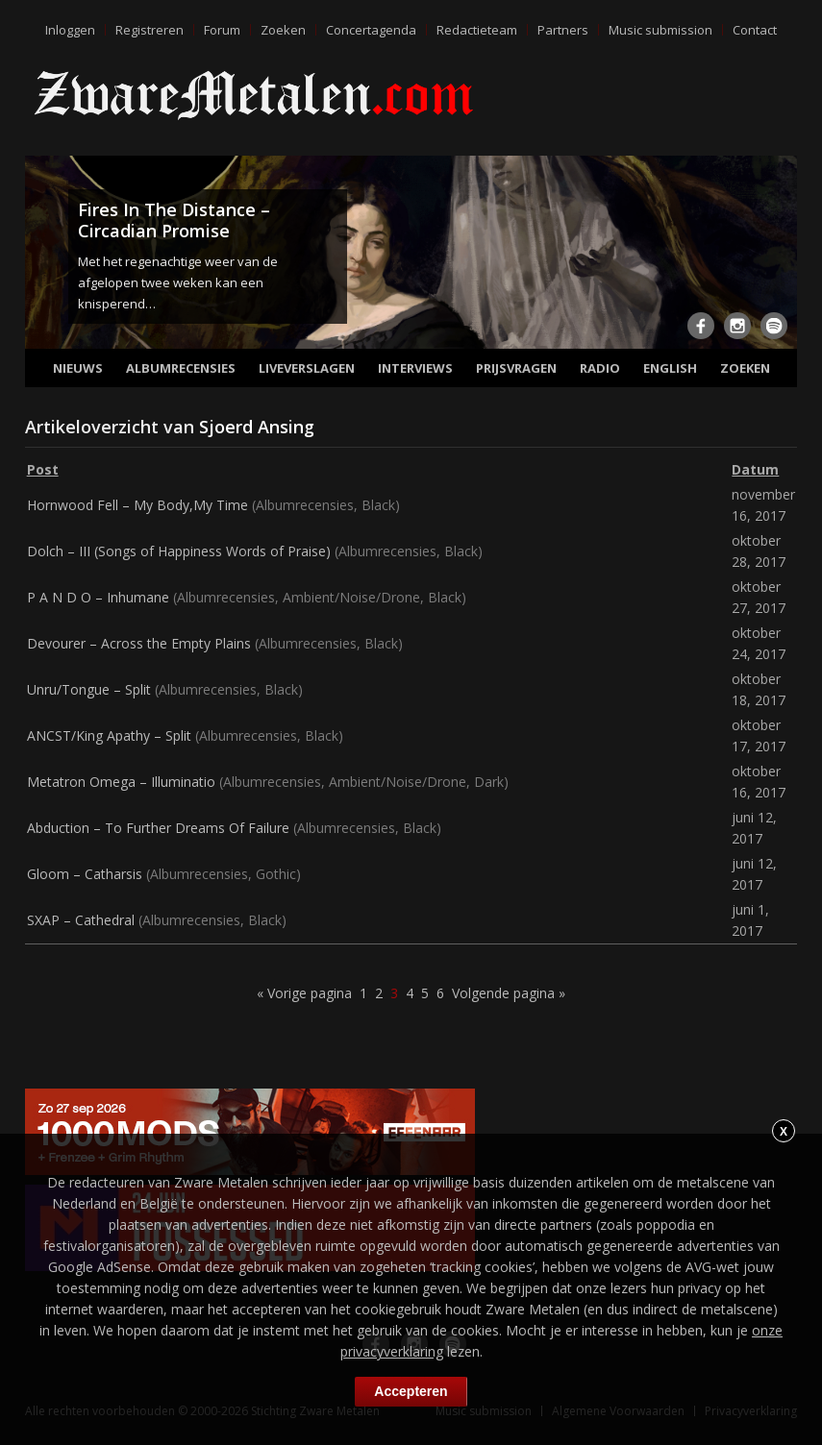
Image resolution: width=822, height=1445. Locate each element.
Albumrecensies (181, 368)
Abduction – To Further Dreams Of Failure (158, 828)
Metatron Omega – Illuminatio (121, 781)
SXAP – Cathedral (81, 920)
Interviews (415, 368)
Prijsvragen (516, 368)
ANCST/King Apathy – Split (109, 735)
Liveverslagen (307, 368)
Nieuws (78, 368)
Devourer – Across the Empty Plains (139, 643)
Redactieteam (476, 29)
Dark (489, 781)
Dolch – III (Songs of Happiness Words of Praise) (179, 551)
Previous (43, 256)
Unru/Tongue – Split (89, 689)
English (670, 368)
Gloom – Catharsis (84, 874)
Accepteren (410, 1391)
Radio (600, 368)
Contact (755, 29)
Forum (222, 29)
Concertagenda (371, 29)
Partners (562, 29)
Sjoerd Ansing (256, 426)
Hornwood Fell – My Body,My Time (137, 505)
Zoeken (283, 29)
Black (378, 505)
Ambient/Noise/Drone (351, 597)
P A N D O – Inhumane (98, 597)
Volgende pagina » (508, 993)
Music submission (660, 29)
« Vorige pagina (304, 993)
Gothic (276, 874)
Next (778, 256)
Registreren (149, 29)
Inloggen (70, 29)
